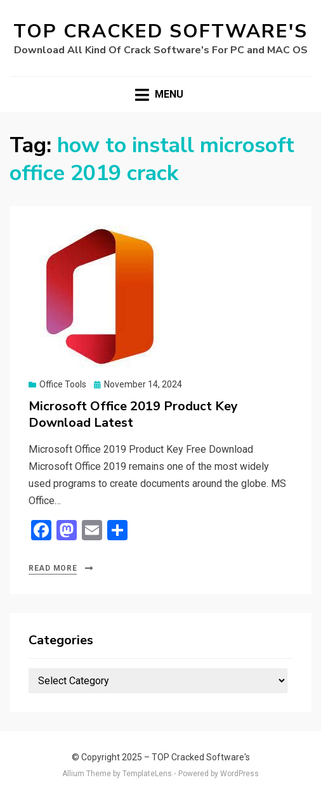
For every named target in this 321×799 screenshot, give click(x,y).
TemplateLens (147, 773)
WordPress (239, 773)
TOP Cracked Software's (160, 31)
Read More (53, 568)
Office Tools (62, 384)
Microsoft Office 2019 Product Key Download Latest (133, 414)
